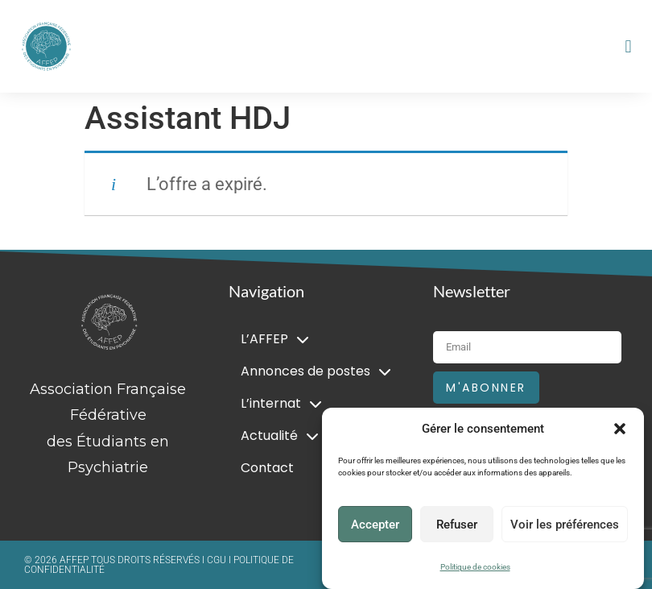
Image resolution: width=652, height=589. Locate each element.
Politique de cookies (475, 566)
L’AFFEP (275, 339)
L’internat (281, 403)
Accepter (375, 524)
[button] (620, 429)
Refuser (456, 524)
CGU (218, 560)
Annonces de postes (316, 371)
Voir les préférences (564, 524)
